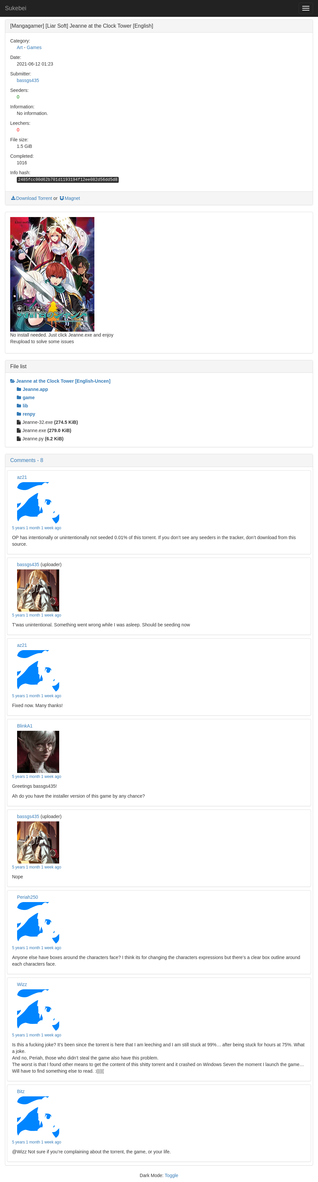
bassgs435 (28, 80)
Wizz (22, 984)
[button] (159, 460)
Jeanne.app (32, 389)
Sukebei (15, 8)
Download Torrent (31, 198)
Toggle (171, 1175)
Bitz (21, 1091)
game (26, 397)
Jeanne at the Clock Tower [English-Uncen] (60, 381)
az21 (22, 477)
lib (22, 405)
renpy (26, 414)
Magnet (69, 198)
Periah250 (27, 897)
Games (34, 47)
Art (20, 47)
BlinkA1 (25, 725)
